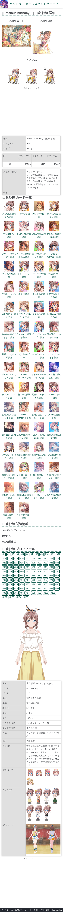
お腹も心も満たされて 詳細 (9, 475)
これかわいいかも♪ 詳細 (24, 434)
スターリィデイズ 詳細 (54, 394)
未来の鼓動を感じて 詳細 (54, 454)
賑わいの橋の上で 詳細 (54, 434)
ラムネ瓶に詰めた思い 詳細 (54, 374)
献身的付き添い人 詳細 (24, 454)
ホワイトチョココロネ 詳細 (39, 354)
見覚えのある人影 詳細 (9, 354)
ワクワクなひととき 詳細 (54, 354)
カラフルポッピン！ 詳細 (39, 254)
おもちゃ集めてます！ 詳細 (9, 334)
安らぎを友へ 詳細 (54, 274)
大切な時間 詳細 (38, 213)
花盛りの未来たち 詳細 (39, 454)
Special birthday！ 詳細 (24, 374)
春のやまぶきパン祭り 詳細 (54, 475)
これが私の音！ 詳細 (24, 515)
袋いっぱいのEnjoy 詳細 (39, 434)
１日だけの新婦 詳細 (24, 233)
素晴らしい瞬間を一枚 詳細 (24, 495)
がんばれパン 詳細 (9, 233)
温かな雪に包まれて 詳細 (54, 495)
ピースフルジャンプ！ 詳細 (39, 334)
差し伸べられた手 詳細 (9, 495)
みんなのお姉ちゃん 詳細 (9, 213)
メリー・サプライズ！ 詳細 (9, 254)
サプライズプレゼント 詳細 (24, 314)
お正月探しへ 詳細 (39, 475)
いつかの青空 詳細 (54, 414)
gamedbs (57, 910)
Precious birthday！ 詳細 (24, 414)
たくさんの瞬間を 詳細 (24, 334)
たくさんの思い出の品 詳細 (24, 254)
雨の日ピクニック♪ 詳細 (54, 334)
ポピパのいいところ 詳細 (9, 374)
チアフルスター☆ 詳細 (54, 294)
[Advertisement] (31, 112)
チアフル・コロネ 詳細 (9, 394)
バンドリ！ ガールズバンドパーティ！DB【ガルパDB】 (26, 910)
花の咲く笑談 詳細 (24, 394)
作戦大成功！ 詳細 (9, 515)
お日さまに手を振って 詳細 (39, 414)
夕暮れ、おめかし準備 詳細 (54, 233)
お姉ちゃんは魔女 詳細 (54, 314)
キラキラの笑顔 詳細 (39, 274)
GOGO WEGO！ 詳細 (54, 254)
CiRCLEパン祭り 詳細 (9, 314)
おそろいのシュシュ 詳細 (54, 213)
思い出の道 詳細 (38, 294)
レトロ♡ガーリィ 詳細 (24, 475)
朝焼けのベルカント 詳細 (9, 414)
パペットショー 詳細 (24, 274)
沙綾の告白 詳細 (9, 274)
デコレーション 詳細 (9, 294)
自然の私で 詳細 (38, 314)
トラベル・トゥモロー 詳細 (39, 495)
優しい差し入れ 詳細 (39, 233)
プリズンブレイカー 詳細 (9, 454)
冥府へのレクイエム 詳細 (39, 394)
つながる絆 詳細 (24, 354)
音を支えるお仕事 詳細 (9, 434)
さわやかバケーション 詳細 (39, 374)
